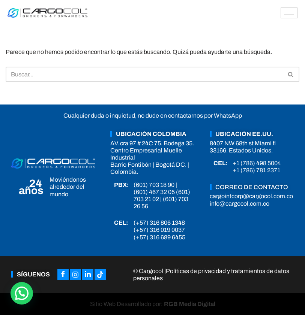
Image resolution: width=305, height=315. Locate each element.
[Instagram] (75, 274)
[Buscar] (144, 74)
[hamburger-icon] (289, 12)
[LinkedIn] (87, 274)
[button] (22, 293)
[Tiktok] (100, 274)
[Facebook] (63, 274)
